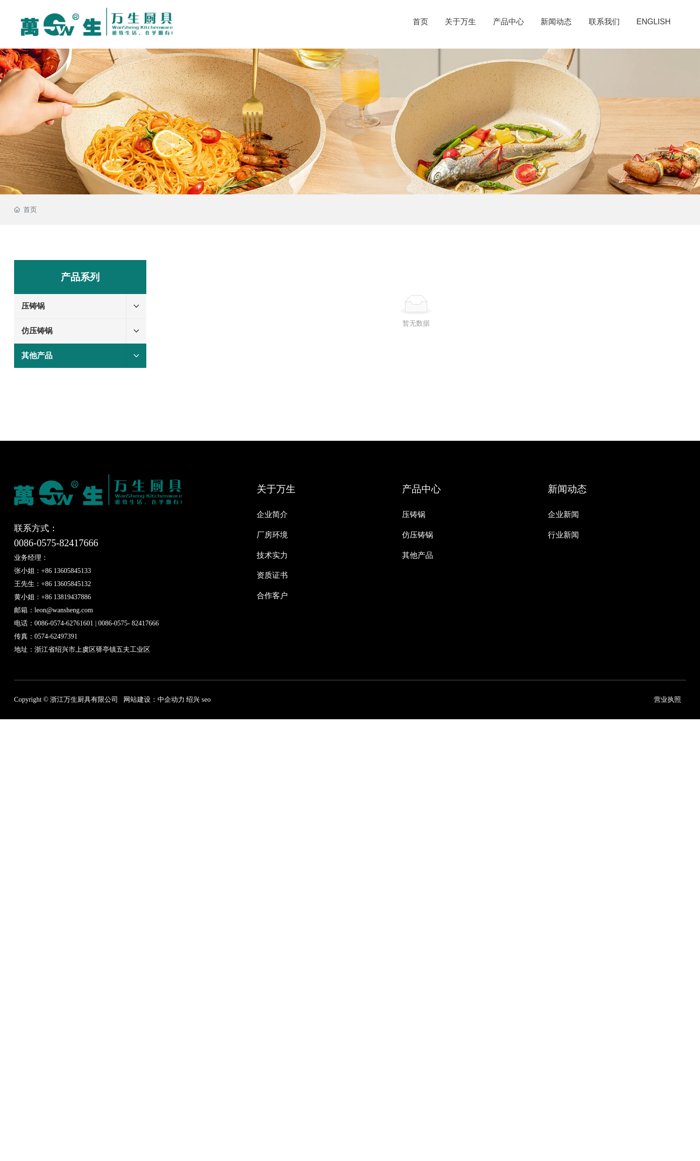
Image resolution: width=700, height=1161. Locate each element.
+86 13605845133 (66, 570)
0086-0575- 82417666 (128, 623)
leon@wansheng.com (64, 610)
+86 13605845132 (66, 584)
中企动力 (171, 699)
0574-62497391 (56, 636)
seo (205, 699)
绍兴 (193, 699)
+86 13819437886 (66, 597)
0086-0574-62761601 (64, 623)
